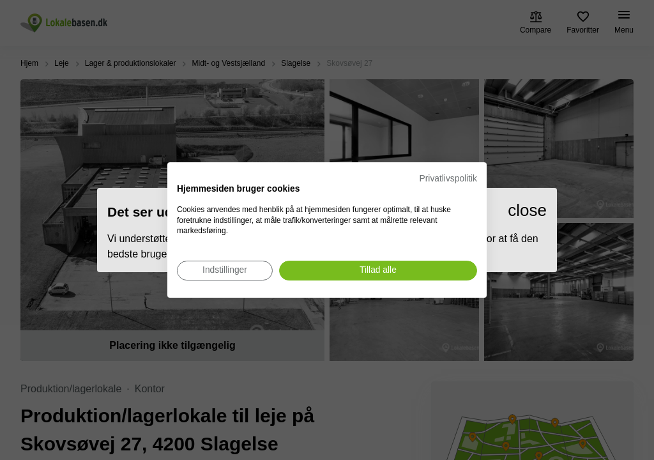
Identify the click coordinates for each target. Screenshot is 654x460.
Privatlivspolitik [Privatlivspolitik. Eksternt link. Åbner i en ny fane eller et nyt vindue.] (448, 178)
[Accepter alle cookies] (378, 270)
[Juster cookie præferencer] (225, 270)
